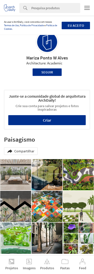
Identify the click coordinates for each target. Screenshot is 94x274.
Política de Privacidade (32, 25)
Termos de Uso (11, 25)
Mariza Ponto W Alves (47, 58)
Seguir (47, 72)
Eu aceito (76, 25)
